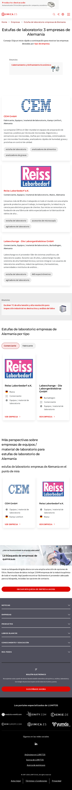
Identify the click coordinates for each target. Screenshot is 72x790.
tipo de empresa (42, 43)
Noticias (6, 605)
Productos (7, 624)
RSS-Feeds (7, 652)
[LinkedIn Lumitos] (36, 744)
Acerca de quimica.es (36, 765)
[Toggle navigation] (68, 14)
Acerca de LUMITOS (35, 759)
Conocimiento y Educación (15, 643)
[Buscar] (54, 14)
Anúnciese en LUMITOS (35, 754)
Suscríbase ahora (36, 689)
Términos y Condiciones (36, 780)
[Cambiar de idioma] (63, 14)
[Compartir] (58, 14)
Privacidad (56, 780)
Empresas (6, 615)
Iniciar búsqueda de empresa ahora (36, 589)
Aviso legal (16, 780)
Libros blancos (9, 633)
